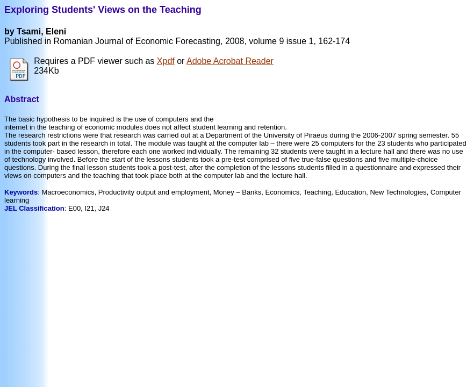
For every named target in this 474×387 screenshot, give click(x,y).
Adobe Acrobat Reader (230, 61)
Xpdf (166, 61)
